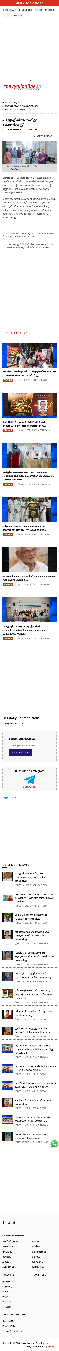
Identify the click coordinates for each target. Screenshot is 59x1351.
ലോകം (36, 1257)
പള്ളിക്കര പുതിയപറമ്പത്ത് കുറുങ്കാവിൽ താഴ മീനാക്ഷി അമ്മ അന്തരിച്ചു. (34, 956)
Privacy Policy (9, 1326)
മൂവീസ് (36, 1246)
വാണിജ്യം (37, 1262)
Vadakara (7, 1291)
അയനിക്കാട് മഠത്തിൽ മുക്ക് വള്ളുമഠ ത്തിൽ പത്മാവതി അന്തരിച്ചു (32, 936)
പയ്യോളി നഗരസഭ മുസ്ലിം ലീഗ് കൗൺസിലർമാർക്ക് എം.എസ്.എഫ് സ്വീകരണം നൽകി (24, 630)
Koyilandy (7, 1286)
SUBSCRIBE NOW (20, 752)
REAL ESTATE (9, 10)
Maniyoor (7, 1281)
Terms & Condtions (12, 1331)
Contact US (8, 1321)
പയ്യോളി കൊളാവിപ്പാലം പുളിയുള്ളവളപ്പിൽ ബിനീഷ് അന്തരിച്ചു (30, 877)
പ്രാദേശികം (9, 1267)
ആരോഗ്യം (8, 1246)
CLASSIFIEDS (25, 10)
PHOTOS (49, 10)
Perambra (7, 1301)
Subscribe (29, 787)
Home (5, 102)
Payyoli (15, 102)
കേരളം (6, 1257)
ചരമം (5, 1262)
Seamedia (52, 1346)
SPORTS (7, 15)
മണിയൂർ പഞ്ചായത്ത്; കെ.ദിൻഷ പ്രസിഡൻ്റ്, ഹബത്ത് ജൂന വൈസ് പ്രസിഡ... (35, 898)
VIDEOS (38, 10)
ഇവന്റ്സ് (7, 1252)
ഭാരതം (36, 1241)
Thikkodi (6, 1306)
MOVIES (18, 15)
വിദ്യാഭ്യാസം (38, 1267)
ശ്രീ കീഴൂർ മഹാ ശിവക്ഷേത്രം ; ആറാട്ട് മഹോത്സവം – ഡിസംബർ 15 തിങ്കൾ (34, 994)
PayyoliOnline (9, 797)
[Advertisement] (29, 50)
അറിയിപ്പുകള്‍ (10, 1241)
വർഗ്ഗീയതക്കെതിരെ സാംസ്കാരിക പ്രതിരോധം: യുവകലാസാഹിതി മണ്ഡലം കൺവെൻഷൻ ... (28, 476)
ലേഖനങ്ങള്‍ (39, 1252)
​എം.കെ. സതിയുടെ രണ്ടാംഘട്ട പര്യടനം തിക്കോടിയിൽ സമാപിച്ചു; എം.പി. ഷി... (34, 1049)
